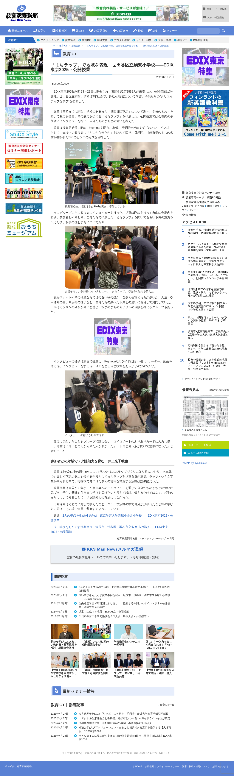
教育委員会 (98, 30)
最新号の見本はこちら (196, 430)
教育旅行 (120, 30)
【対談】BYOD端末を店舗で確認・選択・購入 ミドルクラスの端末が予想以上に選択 (207, 292)
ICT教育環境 (200, 40)
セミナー (170, 30)
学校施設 (59, 30)
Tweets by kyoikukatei (194, 463)
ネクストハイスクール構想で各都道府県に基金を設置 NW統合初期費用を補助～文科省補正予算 (207, 247)
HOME (138, 766)
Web (217, 206)
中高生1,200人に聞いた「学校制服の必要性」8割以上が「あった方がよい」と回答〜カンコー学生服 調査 (208, 277)
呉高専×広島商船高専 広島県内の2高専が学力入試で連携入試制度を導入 (208, 334)
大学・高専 (164, 40)
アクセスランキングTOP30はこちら (203, 379)
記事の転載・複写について (195, 766)
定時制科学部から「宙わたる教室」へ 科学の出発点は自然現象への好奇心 (207, 348)
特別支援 (102, 40)
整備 (138, 30)
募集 (153, 30)
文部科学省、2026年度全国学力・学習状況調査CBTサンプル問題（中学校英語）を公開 (208, 306)
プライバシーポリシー (168, 766)
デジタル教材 (122, 40)
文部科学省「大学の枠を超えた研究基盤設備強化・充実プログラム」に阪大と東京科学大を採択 (207, 261)
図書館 (78, 30)
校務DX (86, 40)
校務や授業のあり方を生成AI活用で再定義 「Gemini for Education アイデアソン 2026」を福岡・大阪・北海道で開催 (207, 364)
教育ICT (40, 30)
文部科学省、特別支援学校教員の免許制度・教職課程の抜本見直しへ (207, 233)
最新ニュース (18, 30)
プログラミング (50, 40)
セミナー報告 (144, 40)
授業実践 (70, 40)
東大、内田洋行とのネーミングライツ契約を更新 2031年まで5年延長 (207, 320)
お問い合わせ (219, 766)
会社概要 (149, 766)
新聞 (209, 206)
